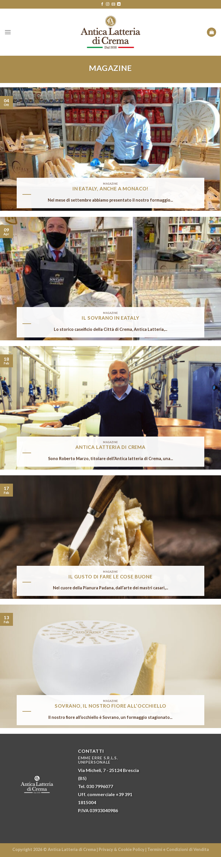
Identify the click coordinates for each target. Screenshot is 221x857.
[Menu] (7, 32)
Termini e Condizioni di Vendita (178, 849)
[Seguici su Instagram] (107, 4)
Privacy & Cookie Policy (121, 849)
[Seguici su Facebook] (102, 4)
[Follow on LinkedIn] (119, 4)
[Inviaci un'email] (113, 4)
